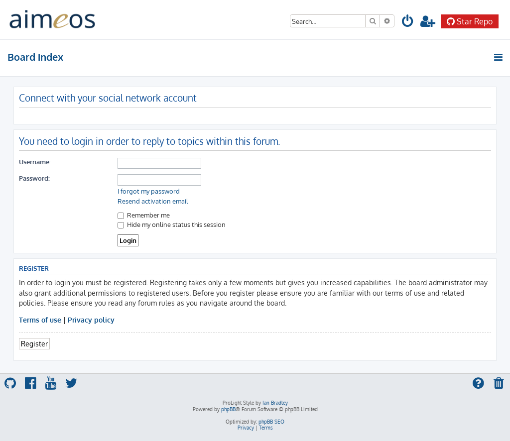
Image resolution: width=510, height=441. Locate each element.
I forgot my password (149, 191)
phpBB (228, 409)
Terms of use (40, 319)
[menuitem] (407, 22)
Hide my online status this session (172, 224)
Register (34, 343)
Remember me (144, 215)
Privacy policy (91, 319)
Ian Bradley (275, 403)
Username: (35, 161)
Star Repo (470, 21)
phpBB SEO (271, 422)
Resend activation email (153, 201)
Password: (34, 178)
